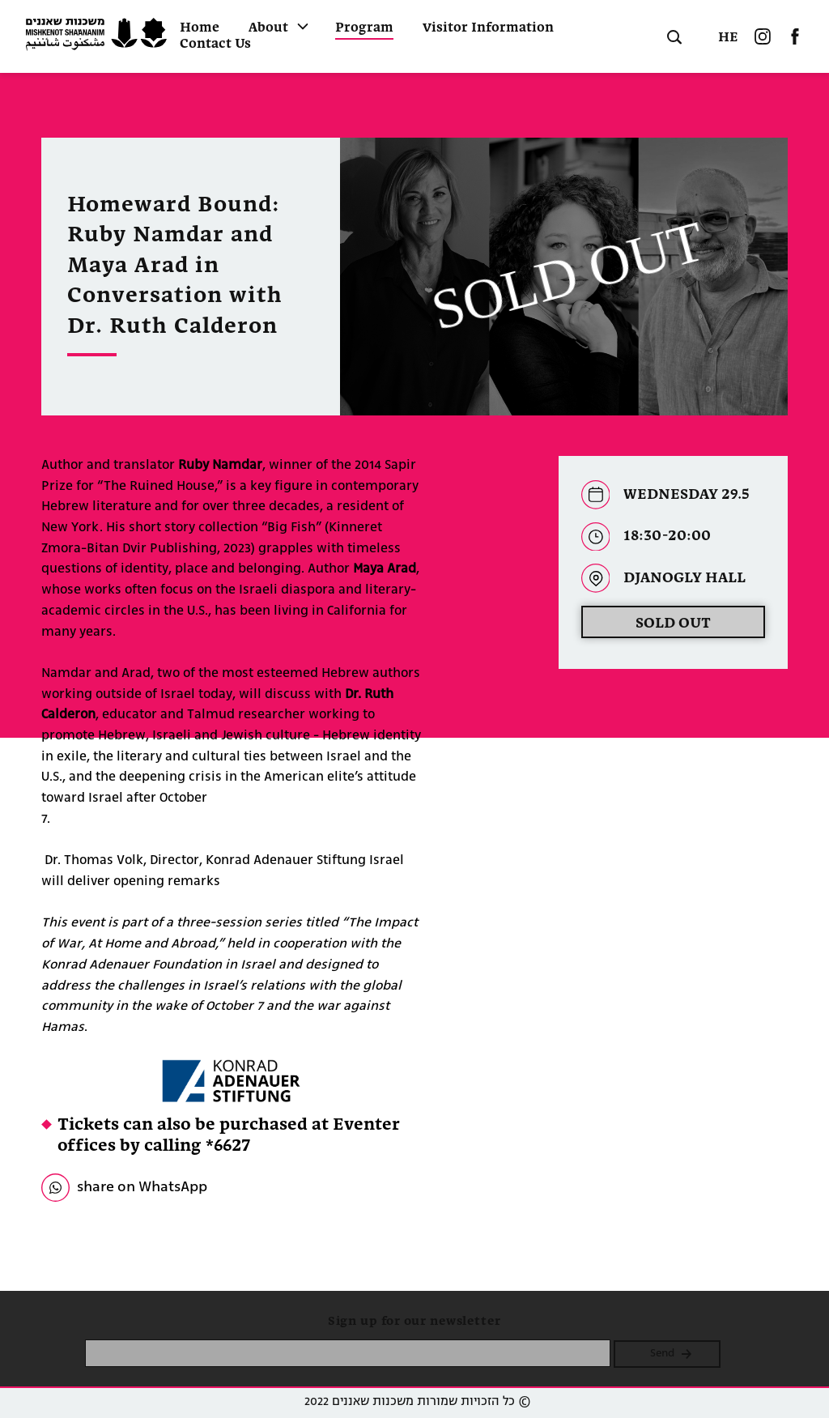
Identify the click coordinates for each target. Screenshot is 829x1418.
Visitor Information (488, 28)
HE (728, 37)
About (268, 28)
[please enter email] (347, 1353)
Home (199, 28)
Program (364, 28)
